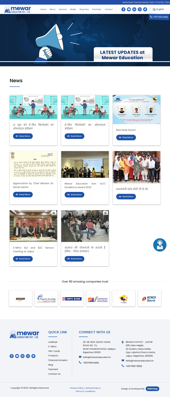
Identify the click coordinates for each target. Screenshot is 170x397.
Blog (50, 364)
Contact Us (54, 373)
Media (73, 9)
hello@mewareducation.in (95, 357)
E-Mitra (52, 346)
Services (63, 9)
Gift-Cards (54, 351)
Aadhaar (53, 342)
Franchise (96, 9)
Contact (109, 9)
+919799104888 (159, 16)
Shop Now (84, 9)
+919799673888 (132, 366)
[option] (20, 298)
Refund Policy (92, 388)
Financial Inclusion (57, 360)
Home (43, 9)
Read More (23, 136)
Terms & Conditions (85, 391)
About (52, 9)
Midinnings (152, 388)
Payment (53, 369)
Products (53, 355)
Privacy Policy (76, 388)
